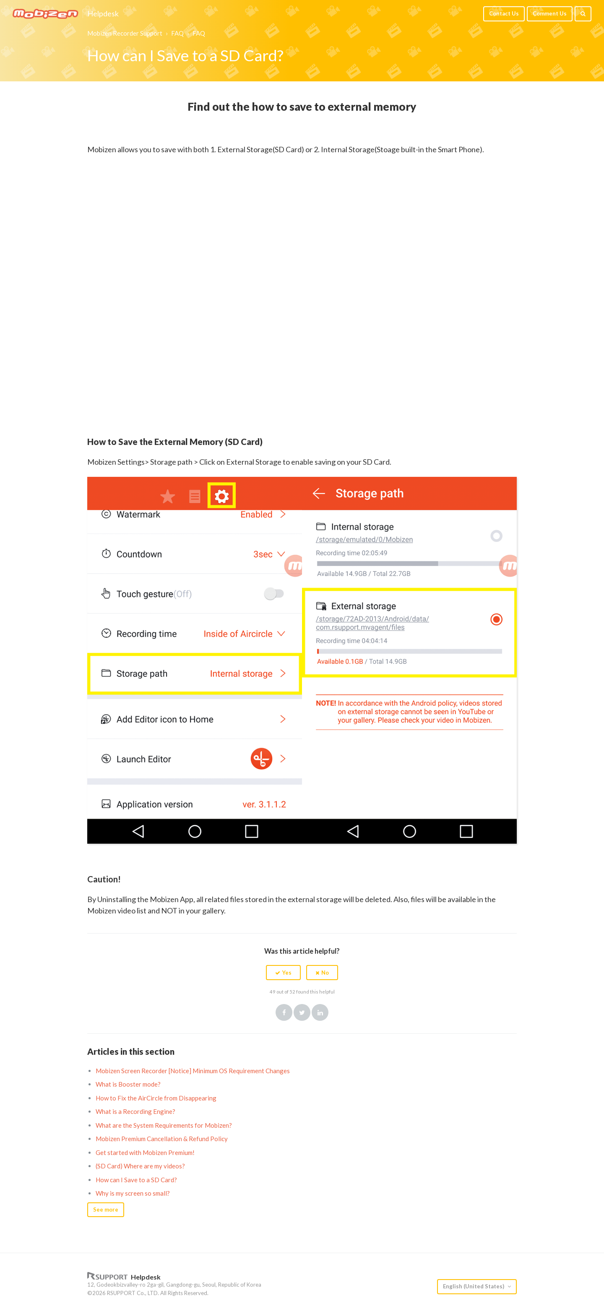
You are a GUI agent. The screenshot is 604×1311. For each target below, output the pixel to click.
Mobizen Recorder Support (124, 33)
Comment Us (550, 13)
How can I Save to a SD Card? (136, 1180)
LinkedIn (320, 1012)
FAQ (177, 33)
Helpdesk (103, 14)
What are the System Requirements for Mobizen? (164, 1125)
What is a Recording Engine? (135, 1111)
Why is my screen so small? (133, 1193)
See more (105, 1209)
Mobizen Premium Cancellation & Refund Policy (162, 1138)
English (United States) (474, 1286)
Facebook (284, 1012)
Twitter (302, 1012)
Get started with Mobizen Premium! (145, 1152)
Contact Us (504, 13)
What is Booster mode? (128, 1084)
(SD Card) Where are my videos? (140, 1166)
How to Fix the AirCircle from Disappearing (156, 1098)
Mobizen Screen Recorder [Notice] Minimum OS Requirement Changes (193, 1070)
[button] (283, 972)
